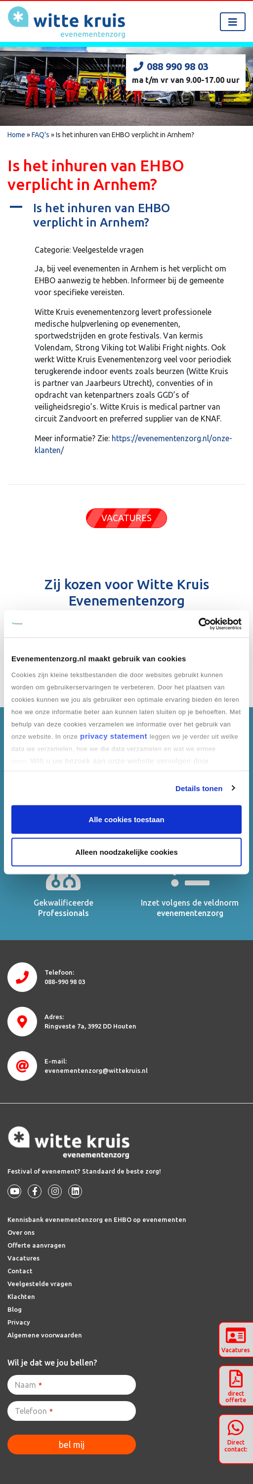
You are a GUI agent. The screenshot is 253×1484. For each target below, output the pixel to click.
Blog (14, 1309)
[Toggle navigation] (233, 21)
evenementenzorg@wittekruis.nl (96, 1070)
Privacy (18, 1322)
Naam (28, 1384)
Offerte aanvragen (36, 1245)
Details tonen (198, 788)
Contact (20, 1270)
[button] (126, 215)
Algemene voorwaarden (44, 1335)
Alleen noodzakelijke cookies (126, 851)
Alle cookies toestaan (126, 819)
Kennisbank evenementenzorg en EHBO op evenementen (96, 1219)
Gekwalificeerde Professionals (63, 907)
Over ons (21, 1232)
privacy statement (113, 735)
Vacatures (23, 1258)
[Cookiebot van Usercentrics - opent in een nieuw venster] (198, 623)
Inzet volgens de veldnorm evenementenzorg (190, 907)
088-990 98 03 (64, 981)
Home (16, 135)
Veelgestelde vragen (39, 1283)
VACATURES (126, 518)
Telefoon (34, 1411)
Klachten (21, 1296)
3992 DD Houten (90, 1026)
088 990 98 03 (170, 66)
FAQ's (40, 135)
